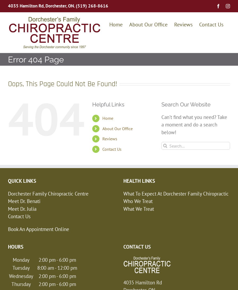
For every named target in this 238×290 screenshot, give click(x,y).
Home (107, 118)
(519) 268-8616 (92, 6)
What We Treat (138, 209)
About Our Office (117, 128)
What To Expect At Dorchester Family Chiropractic (176, 193)
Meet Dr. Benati (24, 201)
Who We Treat (138, 201)
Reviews (109, 138)
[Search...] (195, 146)
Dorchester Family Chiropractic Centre (48, 193)
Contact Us (112, 149)
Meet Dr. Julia (22, 209)
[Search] (165, 146)
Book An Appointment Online (38, 229)
